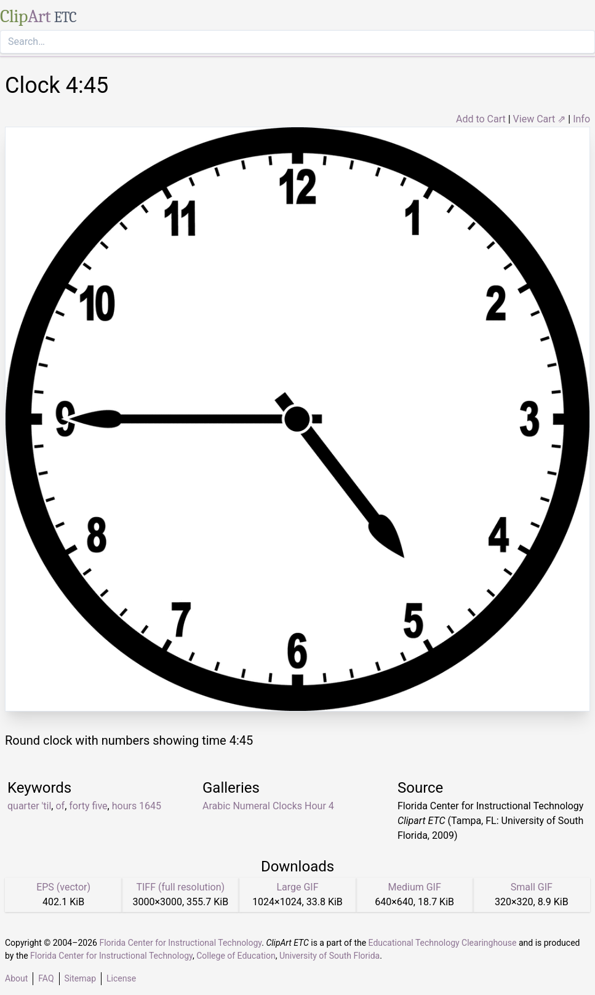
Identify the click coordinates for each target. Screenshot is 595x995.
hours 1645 (136, 806)
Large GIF (297, 887)
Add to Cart (481, 119)
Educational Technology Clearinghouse (443, 943)
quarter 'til (29, 806)
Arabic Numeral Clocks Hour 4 (268, 806)
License (121, 978)
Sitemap (80, 978)
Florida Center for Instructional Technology (180, 943)
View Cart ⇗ (539, 119)
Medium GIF (414, 887)
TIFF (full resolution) (180, 887)
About (16, 978)
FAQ (46, 978)
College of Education (236, 956)
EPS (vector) (63, 887)
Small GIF (532, 887)
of (60, 806)
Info (581, 119)
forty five (88, 806)
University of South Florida (329, 956)
